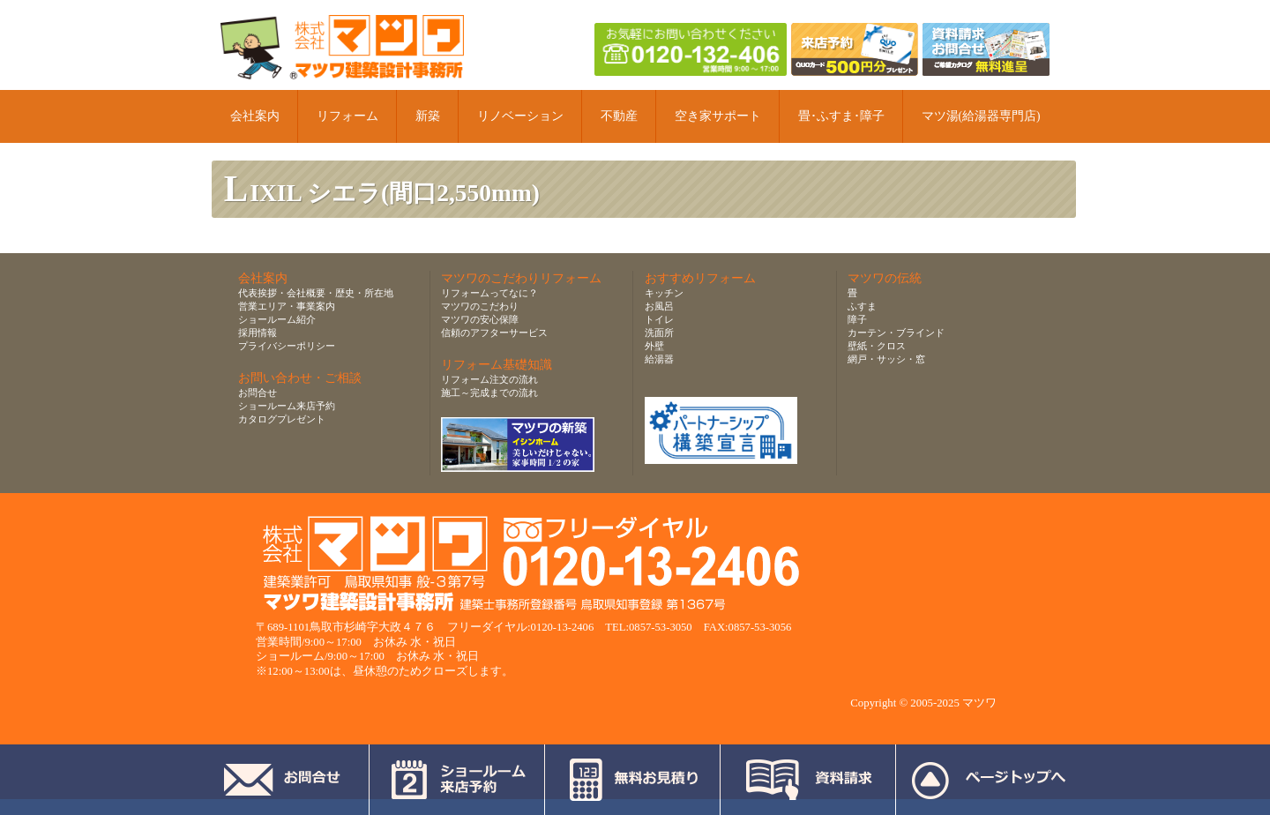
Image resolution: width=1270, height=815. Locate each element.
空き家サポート (718, 116)
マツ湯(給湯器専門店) (981, 116)
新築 (427, 116)
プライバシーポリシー (286, 345)
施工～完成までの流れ (489, 392)
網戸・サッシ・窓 (886, 359)
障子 (857, 319)
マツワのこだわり (480, 306)
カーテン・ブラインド (896, 332)
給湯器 (659, 359)
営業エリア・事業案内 (286, 306)
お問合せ (257, 392)
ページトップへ (988, 779)
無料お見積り (633, 779)
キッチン (664, 293)
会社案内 (255, 116)
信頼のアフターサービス (494, 332)
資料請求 (808, 779)
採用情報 (257, 332)
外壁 (654, 345)
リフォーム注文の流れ (489, 379)
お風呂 (659, 306)
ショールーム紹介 (277, 319)
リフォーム (347, 116)
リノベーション (520, 116)
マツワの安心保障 (480, 319)
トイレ (659, 319)
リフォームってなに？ (489, 293)
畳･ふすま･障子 (841, 116)
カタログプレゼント (281, 419)
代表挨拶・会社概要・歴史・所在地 (315, 293)
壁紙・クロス (877, 345)
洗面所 (659, 332)
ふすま (862, 306)
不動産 (619, 116)
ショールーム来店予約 (286, 405)
